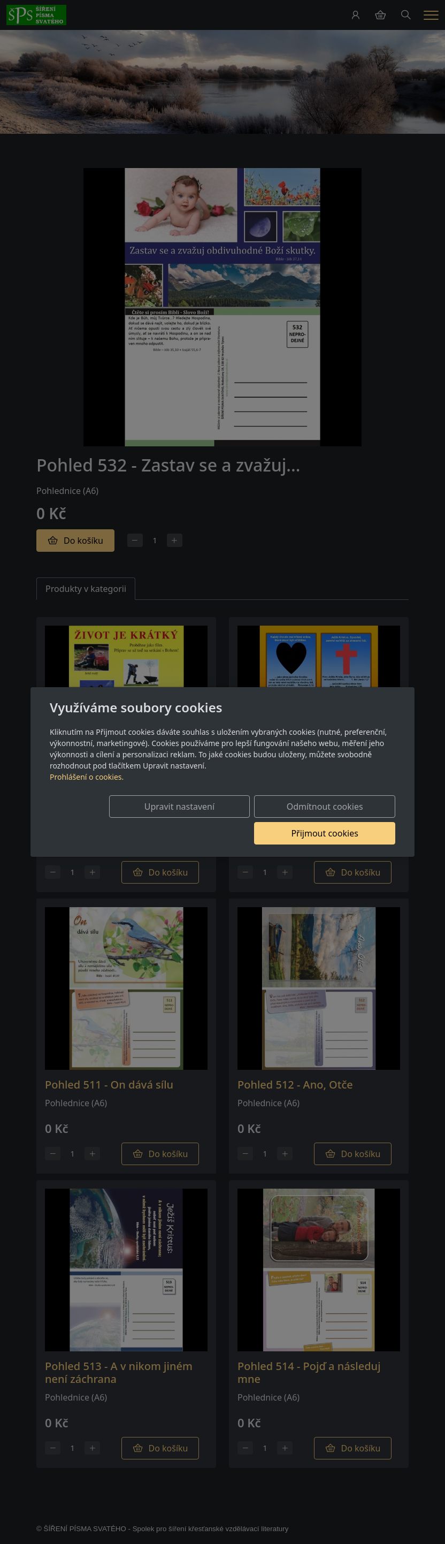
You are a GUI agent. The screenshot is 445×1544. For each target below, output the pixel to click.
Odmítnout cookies (237, 820)
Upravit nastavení (130, 820)
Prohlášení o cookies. (87, 790)
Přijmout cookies (343, 820)
